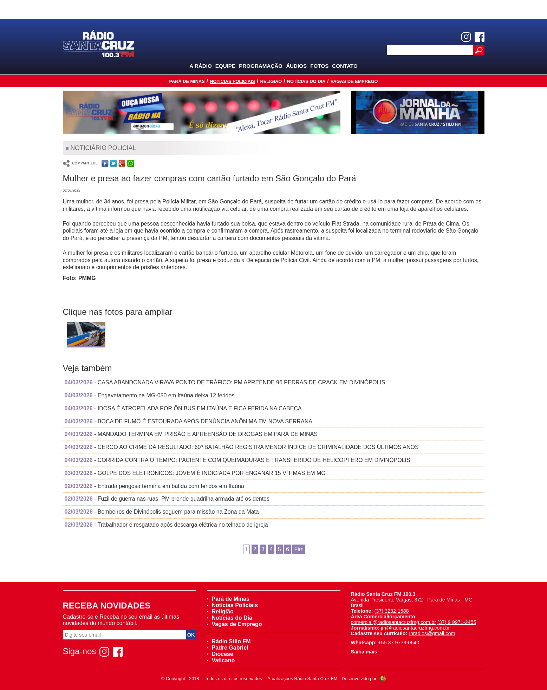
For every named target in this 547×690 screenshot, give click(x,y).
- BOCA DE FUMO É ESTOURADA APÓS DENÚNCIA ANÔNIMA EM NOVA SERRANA (188, 421)
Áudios (296, 66)
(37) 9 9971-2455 (456, 622)
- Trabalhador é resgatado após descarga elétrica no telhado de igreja (166, 525)
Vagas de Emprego (354, 81)
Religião (271, 81)
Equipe (225, 66)
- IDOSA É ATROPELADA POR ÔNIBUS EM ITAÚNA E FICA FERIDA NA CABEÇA (183, 408)
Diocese (220, 654)
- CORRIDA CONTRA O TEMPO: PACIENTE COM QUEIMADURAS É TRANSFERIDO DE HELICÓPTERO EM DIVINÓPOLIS (237, 460)
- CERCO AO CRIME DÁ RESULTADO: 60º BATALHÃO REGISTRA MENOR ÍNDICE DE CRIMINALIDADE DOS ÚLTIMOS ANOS (242, 447)
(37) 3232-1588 (391, 611)
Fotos (319, 66)
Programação (260, 66)
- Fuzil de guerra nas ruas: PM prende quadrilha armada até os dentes (167, 499)
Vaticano (221, 660)
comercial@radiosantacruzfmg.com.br (393, 622)
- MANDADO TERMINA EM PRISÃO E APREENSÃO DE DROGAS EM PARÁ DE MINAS (191, 434)
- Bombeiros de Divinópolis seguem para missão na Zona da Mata (162, 512)
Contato (345, 66)
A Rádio (200, 66)
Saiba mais (364, 652)
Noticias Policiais (232, 81)
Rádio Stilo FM (229, 641)
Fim (299, 549)
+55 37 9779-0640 (398, 642)
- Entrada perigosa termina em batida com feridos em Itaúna (154, 486)
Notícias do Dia (306, 81)
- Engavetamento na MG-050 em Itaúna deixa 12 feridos (150, 395)
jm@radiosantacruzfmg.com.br (415, 628)
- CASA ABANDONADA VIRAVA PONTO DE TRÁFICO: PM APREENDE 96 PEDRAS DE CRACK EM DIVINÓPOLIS (225, 382)
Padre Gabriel (227, 648)
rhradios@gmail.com (432, 633)
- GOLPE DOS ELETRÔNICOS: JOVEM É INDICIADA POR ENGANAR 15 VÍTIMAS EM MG (195, 473)
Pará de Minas (186, 81)
